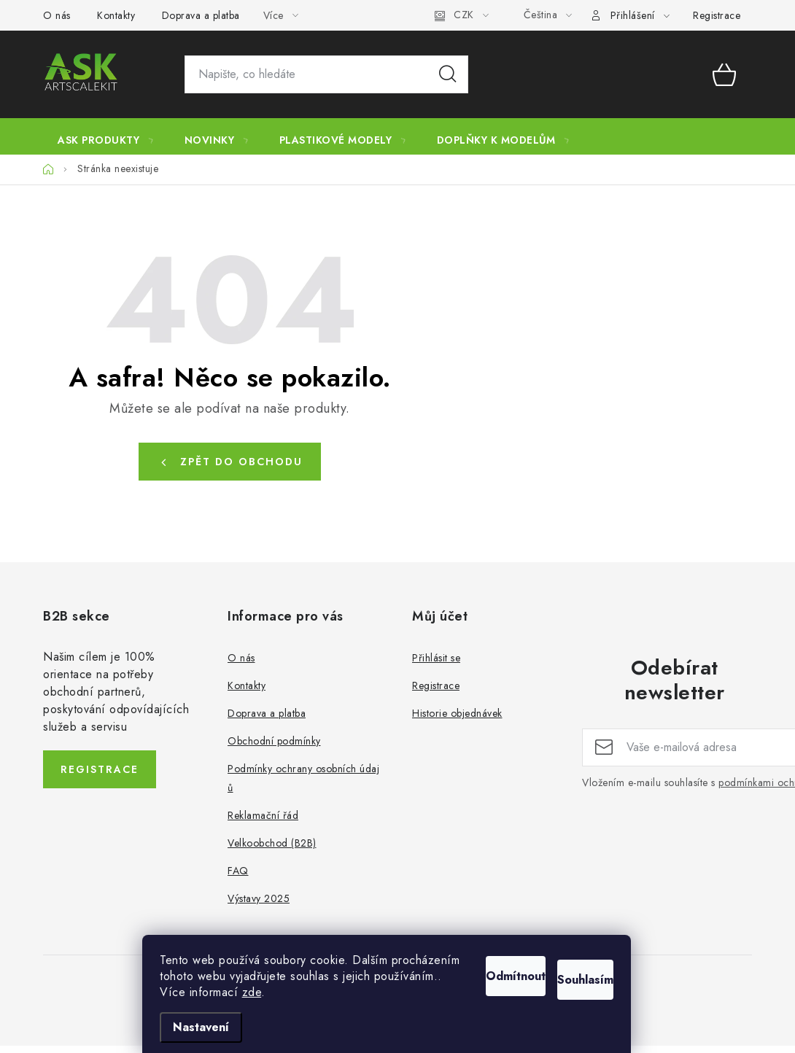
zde (263, 992)
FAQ (238, 878)
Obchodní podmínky (274, 748)
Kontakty (116, 15)
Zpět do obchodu (241, 469)
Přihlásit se (436, 665)
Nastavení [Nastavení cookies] (212, 1027)
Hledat (447, 74)
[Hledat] (326, 74)
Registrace (716, 15)
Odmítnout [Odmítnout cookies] (465, 956)
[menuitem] (106, 140)
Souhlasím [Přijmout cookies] (578, 956)
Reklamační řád (263, 822)
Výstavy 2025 (259, 905)
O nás (57, 15)
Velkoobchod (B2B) (272, 850)
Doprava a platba (201, 15)
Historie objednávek (457, 720)
